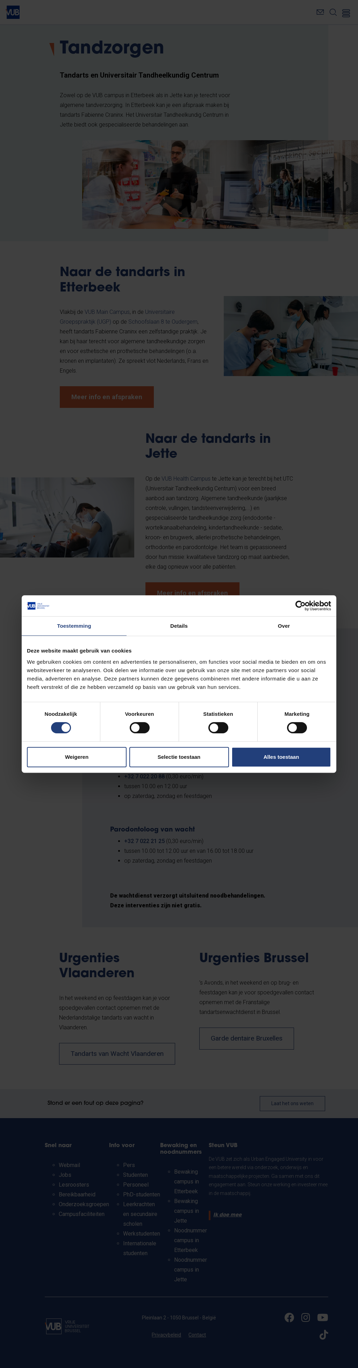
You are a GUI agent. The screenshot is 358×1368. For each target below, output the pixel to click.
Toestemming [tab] (74, 626)
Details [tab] (179, 626)
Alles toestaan (281, 757)
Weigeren (76, 757)
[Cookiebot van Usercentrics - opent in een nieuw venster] (300, 605)
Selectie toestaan (179, 757)
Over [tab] (284, 626)
